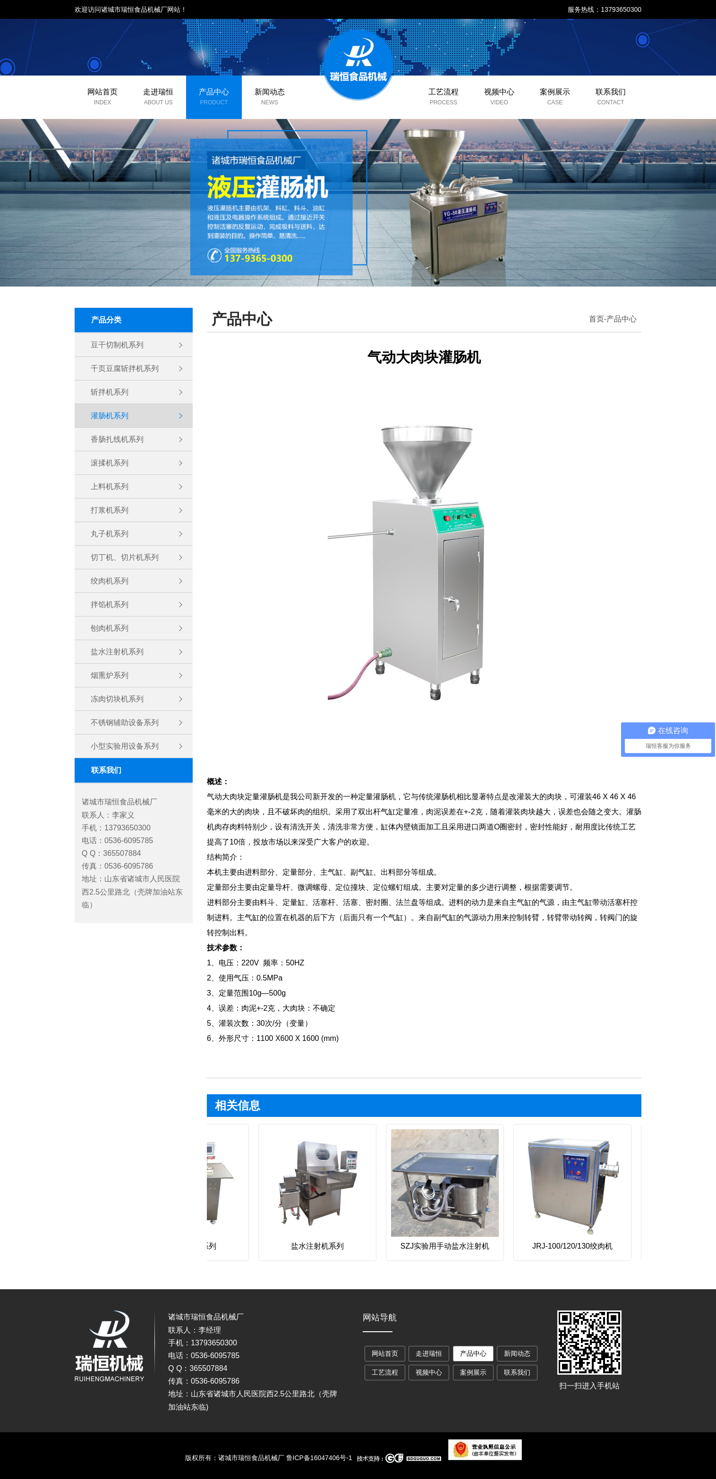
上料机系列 (109, 486)
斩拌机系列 (109, 392)
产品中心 (214, 92)
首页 (596, 319)
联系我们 (611, 92)
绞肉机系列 (109, 581)
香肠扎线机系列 (117, 439)
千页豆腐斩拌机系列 (125, 368)
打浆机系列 (109, 510)
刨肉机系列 (109, 628)
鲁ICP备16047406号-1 (319, 1458)
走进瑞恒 (158, 92)
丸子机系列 (109, 534)
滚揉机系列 (109, 463)
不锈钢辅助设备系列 (125, 722)
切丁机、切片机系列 (125, 557)
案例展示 (555, 92)
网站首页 (102, 92)
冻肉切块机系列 (117, 699)
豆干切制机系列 (117, 345)
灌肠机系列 (109, 416)
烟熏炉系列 (109, 675)
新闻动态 (270, 92)
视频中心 (499, 92)
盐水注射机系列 (117, 652)
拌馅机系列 (109, 604)
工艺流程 (443, 92)
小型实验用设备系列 (125, 746)
